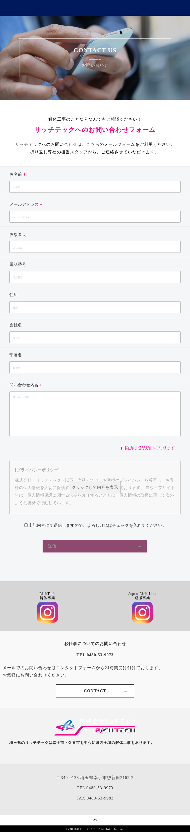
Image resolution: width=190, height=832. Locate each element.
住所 (13, 294)
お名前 (15, 174)
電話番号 (17, 264)
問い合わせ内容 (24, 385)
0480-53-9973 (100, 788)
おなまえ (17, 234)
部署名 (15, 355)
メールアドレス (24, 204)
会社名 (15, 325)
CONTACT (95, 691)
